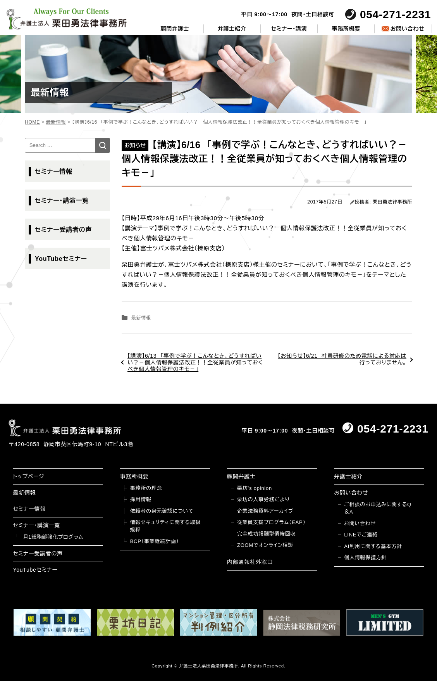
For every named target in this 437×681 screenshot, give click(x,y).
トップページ (28, 476)
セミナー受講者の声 (63, 229)
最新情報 (141, 318)
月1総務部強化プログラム (53, 537)
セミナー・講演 (289, 29)
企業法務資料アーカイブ (265, 511)
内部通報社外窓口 (250, 562)
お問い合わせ (407, 29)
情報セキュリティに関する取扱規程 (165, 526)
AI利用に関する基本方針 (373, 546)
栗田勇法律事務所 (392, 202)
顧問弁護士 (174, 29)
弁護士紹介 (232, 29)
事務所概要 (346, 29)
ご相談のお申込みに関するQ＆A (377, 508)
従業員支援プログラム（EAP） (271, 522)
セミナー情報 (53, 171)
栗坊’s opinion (254, 488)
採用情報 (140, 499)
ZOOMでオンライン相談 (265, 545)
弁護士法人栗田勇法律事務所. (209, 666)
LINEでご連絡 (360, 535)
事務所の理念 (146, 488)
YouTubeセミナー (61, 258)
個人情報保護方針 (365, 557)
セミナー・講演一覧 (62, 200)
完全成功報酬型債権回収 (266, 534)
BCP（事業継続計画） (154, 541)
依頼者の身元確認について (162, 511)
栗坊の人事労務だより (263, 499)
